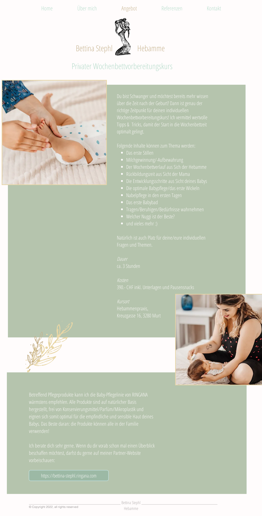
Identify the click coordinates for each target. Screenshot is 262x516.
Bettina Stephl (94, 47)
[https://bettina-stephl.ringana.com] (69, 475)
